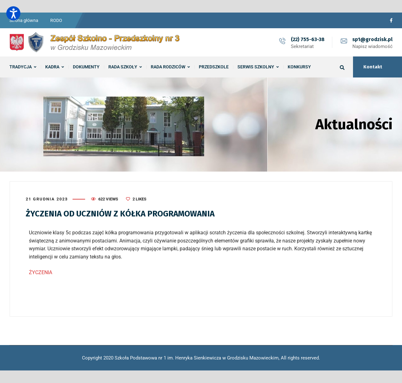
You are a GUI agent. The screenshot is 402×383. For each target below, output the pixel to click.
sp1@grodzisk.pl (372, 39)
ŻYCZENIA (40, 272)
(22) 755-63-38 (307, 39)
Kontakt (372, 67)
